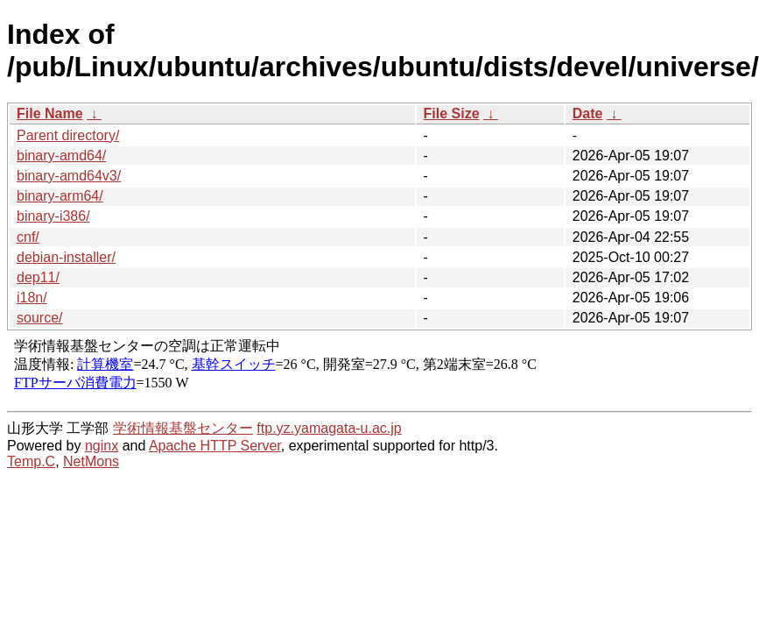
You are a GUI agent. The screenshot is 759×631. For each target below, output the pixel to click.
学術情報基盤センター (183, 428)
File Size (452, 113)
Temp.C (31, 461)
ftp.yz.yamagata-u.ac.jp (329, 428)
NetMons (91, 461)
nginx (101, 445)
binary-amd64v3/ (69, 175)
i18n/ (32, 297)
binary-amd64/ (61, 155)
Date (588, 113)
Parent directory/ (68, 135)
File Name (50, 113)
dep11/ (38, 277)
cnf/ (28, 237)
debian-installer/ (66, 257)
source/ (39, 317)
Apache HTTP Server (215, 445)
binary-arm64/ (60, 195)
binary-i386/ (53, 216)
